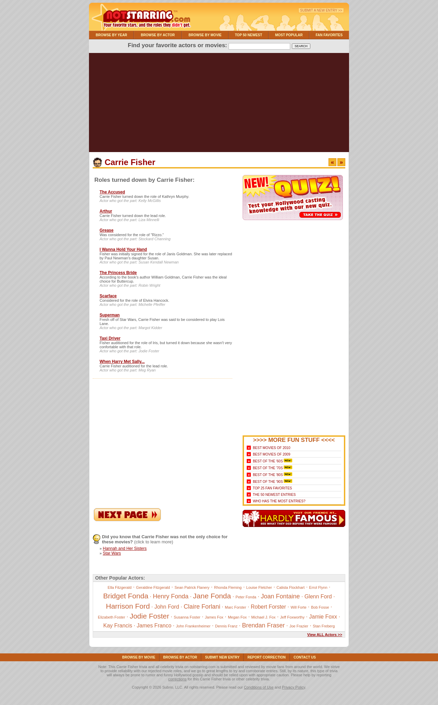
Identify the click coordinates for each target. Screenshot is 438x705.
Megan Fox (237, 617)
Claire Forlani (202, 606)
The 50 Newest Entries (274, 495)
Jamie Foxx (323, 617)
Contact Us (305, 657)
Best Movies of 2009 (271, 454)
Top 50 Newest (248, 35)
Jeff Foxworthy (292, 617)
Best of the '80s (268, 475)
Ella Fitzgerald (120, 587)
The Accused (112, 192)
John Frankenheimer (193, 626)
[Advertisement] (219, 104)
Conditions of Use (259, 687)
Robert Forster (268, 607)
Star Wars (112, 553)
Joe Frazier (298, 626)
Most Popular (289, 35)
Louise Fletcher (259, 587)
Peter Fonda (245, 597)
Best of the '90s (268, 482)
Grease (107, 230)
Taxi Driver (110, 338)
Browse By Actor (158, 35)
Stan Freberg (324, 626)
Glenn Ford (318, 596)
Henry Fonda (171, 596)
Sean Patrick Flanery (192, 587)
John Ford (166, 607)
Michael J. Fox (263, 617)
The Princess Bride (118, 272)
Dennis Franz (226, 626)
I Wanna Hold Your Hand (123, 249)
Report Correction (266, 657)
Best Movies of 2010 (271, 448)
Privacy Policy (293, 687)
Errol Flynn (318, 587)
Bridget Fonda (125, 596)
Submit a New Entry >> (321, 10)
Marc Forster (235, 607)
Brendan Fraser (263, 625)
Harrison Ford (128, 606)
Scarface (108, 296)
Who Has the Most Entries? (279, 501)
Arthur (106, 211)
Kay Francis (117, 625)
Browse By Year (111, 35)
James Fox (214, 617)
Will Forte (298, 607)
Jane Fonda (212, 596)
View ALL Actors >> (324, 635)
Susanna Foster (187, 617)
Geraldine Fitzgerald (153, 587)
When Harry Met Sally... (122, 361)
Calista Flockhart (290, 587)
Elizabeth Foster (111, 617)
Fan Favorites (329, 35)
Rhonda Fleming (228, 587)
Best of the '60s (268, 461)
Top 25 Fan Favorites (272, 488)
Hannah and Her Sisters (124, 548)
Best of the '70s (268, 468)
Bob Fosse (320, 607)
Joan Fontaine (280, 596)
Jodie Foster (149, 616)
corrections (177, 679)
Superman (110, 315)
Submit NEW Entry (222, 657)
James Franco (154, 625)
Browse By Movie (205, 35)
